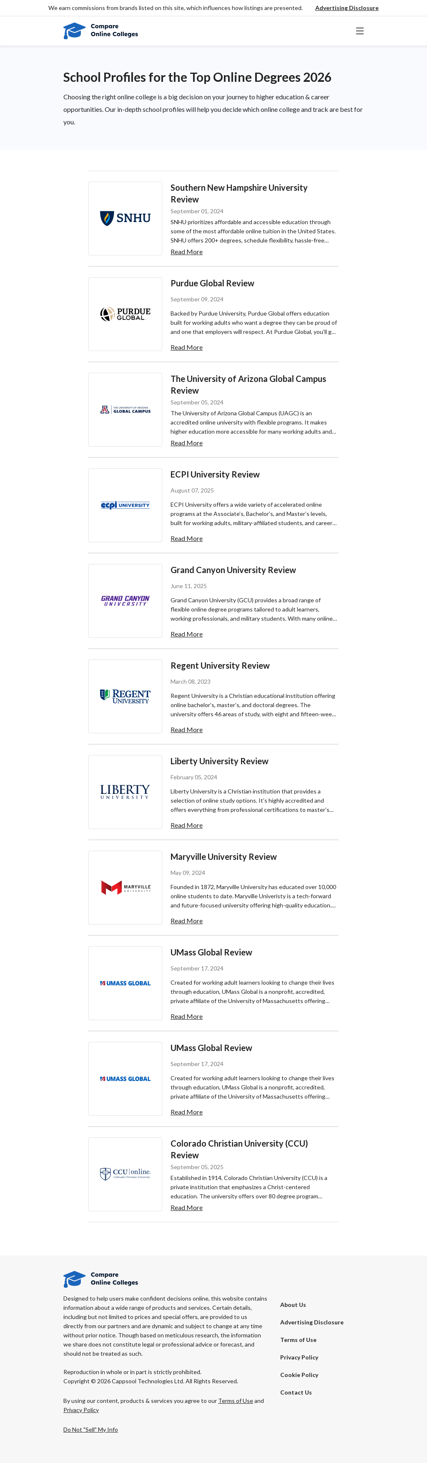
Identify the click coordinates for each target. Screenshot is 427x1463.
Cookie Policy (299, 1374)
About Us (293, 1304)
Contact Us (296, 1392)
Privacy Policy (299, 1357)
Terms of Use (298, 1339)
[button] (347, 8)
